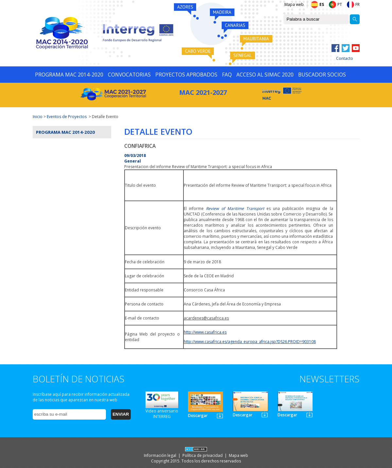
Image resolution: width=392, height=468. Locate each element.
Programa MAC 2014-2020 (65, 132)
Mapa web (294, 4)
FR (357, 4)
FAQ (227, 74)
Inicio (38, 116)
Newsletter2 (265, 414)
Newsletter (220, 415)
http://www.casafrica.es (205, 332)
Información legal (160, 455)
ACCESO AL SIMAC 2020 (265, 74)
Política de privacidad (203, 455)
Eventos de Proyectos (67, 116)
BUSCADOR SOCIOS (322, 74)
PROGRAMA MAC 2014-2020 (69, 74)
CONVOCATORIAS (129, 74)
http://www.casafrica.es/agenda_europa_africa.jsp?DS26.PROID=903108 (250, 341)
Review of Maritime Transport (235, 208)
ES (321, 4)
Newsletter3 (309, 414)
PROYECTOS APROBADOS (186, 74)
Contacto (344, 58)
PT (339, 4)
